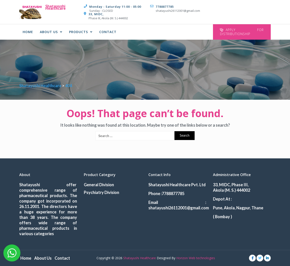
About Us (51, 32)
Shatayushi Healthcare (55, 7)
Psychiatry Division (101, 192)
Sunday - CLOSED (101, 11)
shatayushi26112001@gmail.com (178, 11)
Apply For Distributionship (242, 32)
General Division (99, 184)
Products (80, 32)
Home (28, 32)
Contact (107, 32)
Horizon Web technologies (195, 258)
